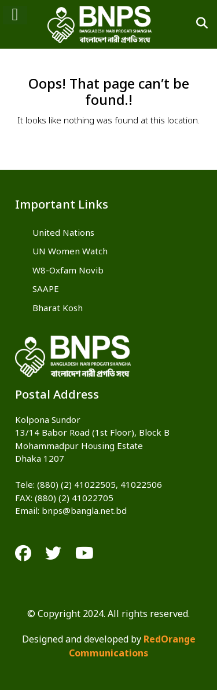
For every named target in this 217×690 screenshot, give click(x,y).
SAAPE (45, 289)
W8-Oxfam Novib (68, 271)
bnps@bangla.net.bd (84, 511)
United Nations (63, 233)
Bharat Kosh (57, 309)
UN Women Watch (70, 252)
